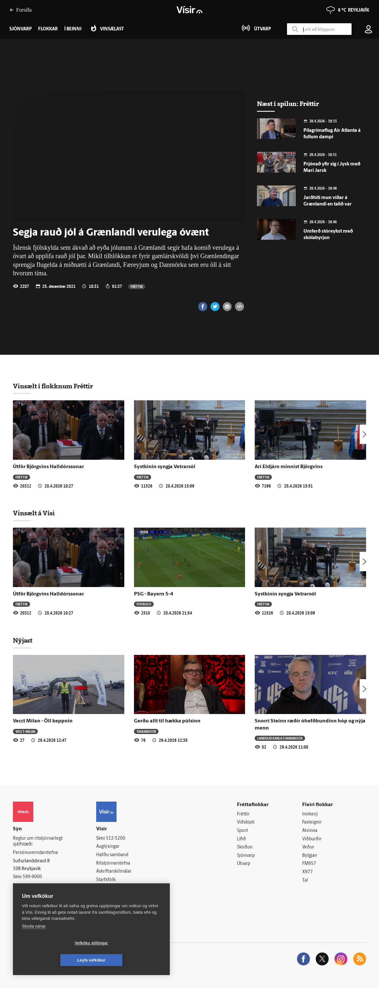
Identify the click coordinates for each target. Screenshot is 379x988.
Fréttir (137, 286)
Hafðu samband (112, 855)
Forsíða (21, 10)
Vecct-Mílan (25, 731)
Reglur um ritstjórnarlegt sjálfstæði (38, 841)
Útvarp (243, 863)
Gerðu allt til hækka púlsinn (167, 721)
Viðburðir (312, 839)
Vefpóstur (106, 896)
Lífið (241, 839)
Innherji (310, 814)
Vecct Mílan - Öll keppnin (43, 721)
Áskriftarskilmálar (113, 871)
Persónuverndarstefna (35, 852)
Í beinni (72, 29)
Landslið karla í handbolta (279, 738)
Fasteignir (312, 822)
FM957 (309, 863)
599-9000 (32, 877)
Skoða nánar (34, 943)
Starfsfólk (106, 880)
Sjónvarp (246, 855)
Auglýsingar (107, 846)
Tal (305, 880)
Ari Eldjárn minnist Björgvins (289, 466)
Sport (242, 830)
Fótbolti (144, 604)
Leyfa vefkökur (130, 960)
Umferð (104, 888)
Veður (308, 847)
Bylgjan (309, 855)
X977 (307, 872)
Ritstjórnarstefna (113, 863)
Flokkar (48, 29)
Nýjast (22, 640)
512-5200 (115, 838)
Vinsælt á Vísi (34, 513)
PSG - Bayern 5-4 (153, 594)
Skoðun (244, 847)
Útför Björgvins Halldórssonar (48, 466)
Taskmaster (146, 731)
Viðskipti (246, 822)
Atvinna (309, 830)
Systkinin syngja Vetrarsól (164, 466)
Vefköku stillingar (53, 960)
